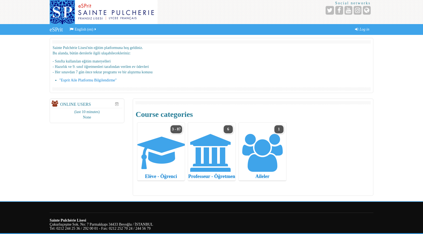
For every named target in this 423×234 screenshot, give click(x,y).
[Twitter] (330, 10)
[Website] (367, 10)
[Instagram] (357, 10)
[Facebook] (339, 10)
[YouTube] (348, 10)
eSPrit (56, 29)
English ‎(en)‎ (83, 29)
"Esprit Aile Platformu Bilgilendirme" (88, 80)
